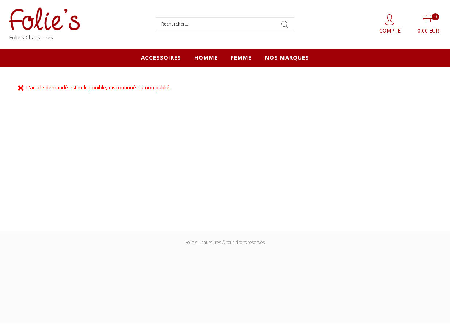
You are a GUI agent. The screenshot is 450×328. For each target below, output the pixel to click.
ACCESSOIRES (161, 57)
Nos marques (287, 57)
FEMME (241, 57)
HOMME (206, 57)
